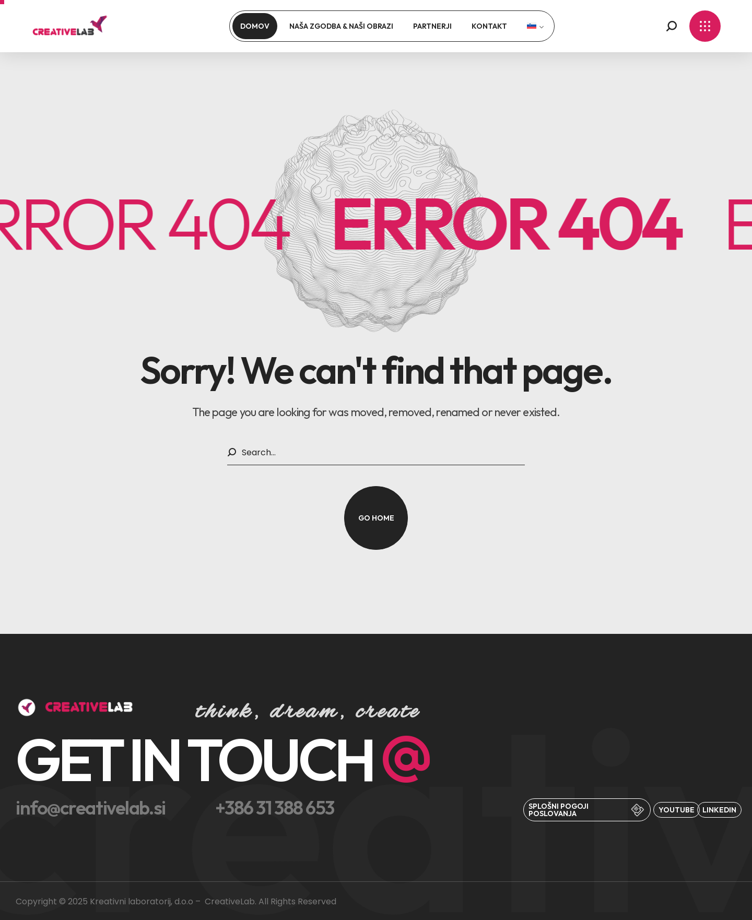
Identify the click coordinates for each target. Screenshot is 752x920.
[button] (671, 26)
